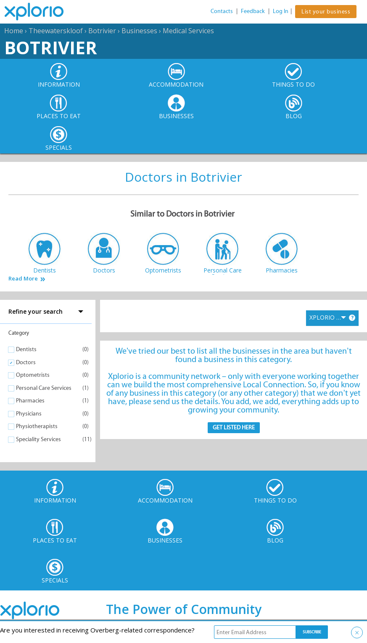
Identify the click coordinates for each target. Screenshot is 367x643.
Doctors (26, 362)
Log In (280, 11)
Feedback (253, 11)
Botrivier (102, 30)
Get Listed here (234, 427)
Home (13, 30)
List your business (325, 11)
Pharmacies (30, 400)
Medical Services (188, 30)
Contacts (222, 11)
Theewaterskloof (56, 30)
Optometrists (33, 374)
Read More (23, 278)
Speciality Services (38, 439)
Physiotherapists (37, 426)
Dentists (26, 349)
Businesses (139, 30)
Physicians (29, 413)
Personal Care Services (43, 388)
